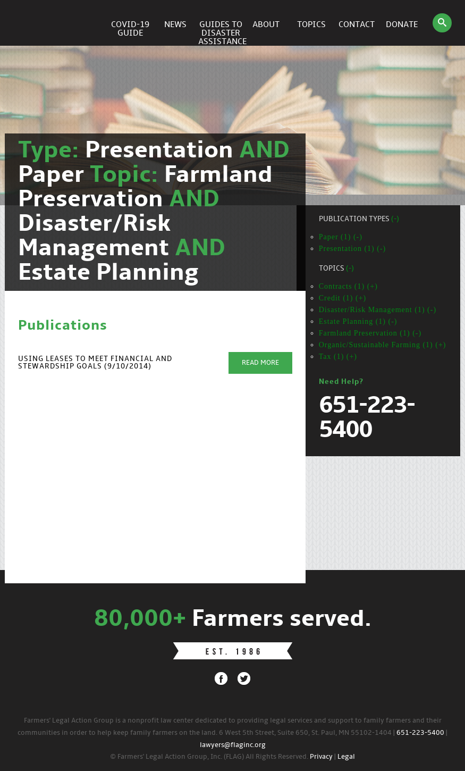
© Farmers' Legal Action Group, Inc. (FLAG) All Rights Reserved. (209, 756)
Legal (346, 756)
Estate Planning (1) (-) (358, 321)
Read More (260, 362)
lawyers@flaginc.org (233, 745)
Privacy (321, 756)
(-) (395, 219)
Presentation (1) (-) (352, 249)
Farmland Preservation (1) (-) (370, 333)
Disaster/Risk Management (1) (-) (377, 310)
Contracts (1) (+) (348, 286)
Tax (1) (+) (338, 357)
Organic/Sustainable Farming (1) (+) (382, 345)
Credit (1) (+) (343, 298)
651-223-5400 (420, 733)
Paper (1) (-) (340, 237)
